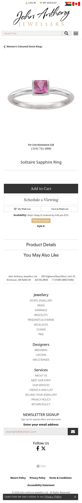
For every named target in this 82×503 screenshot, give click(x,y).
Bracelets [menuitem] (41, 315)
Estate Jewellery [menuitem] (41, 300)
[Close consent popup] (75, 497)
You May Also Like (41, 255)
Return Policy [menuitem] (41, 404)
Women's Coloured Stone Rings (24, 46)
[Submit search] (66, 33)
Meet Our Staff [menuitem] (41, 380)
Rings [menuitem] (41, 305)
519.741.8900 (41, 280)
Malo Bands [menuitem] (41, 359)
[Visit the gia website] (41, 466)
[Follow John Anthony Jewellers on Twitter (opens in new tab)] (43, 448)
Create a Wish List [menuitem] (41, 389)
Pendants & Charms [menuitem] (41, 319)
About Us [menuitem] (41, 375)
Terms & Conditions (60, 477)
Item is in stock (41, 220)
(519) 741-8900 (41, 148)
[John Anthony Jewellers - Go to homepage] (41, 17)
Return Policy (18, 477)
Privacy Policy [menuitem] (41, 399)
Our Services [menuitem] (41, 385)
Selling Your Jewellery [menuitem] (41, 394)
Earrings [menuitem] (41, 310)
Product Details (41, 244)
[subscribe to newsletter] (73, 431)
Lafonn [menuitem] (41, 354)
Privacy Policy (37, 477)
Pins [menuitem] (41, 334)
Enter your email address (41, 424)
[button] (30, 3)
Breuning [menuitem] (41, 350)
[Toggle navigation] (76, 33)
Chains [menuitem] (41, 329)
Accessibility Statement (40, 485)
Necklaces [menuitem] (41, 324)
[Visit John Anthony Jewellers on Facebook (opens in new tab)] (37, 448)
